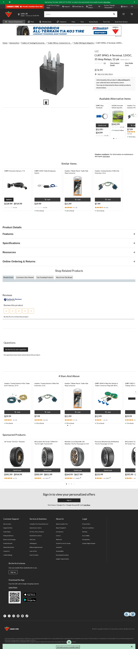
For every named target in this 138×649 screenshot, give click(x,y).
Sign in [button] (124, 6)
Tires (82, 22)
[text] (102, 135)
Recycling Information (62, 555)
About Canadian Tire (62, 524)
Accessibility (86, 535)
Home (5, 43)
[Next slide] (134, 2)
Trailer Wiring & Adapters (83, 43)
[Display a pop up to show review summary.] (50, 478)
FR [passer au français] (132, 6)
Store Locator (7, 524)
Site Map (84, 532)
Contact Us (6, 551)
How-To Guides (34, 555)
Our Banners (60, 532)
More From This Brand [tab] (64, 277)
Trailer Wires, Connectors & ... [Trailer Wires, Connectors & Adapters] (59, 43)
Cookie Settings (7, 555)
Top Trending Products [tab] (45, 277)
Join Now (86, 505)
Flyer (31, 22)
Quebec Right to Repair (88, 543)
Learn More (13, 587)
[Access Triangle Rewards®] (109, 6)
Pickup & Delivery (8, 535)
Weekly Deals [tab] (8, 277)
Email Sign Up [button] (78, 6)
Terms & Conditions (88, 528)
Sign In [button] (69, 500)
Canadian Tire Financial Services (39, 524)
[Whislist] (123, 14)
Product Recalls (7, 543)
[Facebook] (4, 616)
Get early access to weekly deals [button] (68, 647)
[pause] (10, 2)
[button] (114, 14)
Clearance (61, 22)
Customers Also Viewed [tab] (25, 277)
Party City (106, 22)
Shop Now (107, 2)
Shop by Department (14, 22)
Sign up (13, 572)
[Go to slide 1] (46, 102)
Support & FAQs (8, 528)
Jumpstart (59, 547)
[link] (101, 63)
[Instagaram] (13, 616)
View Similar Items (129, 64)
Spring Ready (93, 22)
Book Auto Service (121, 22)
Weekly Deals (45, 22)
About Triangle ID (61, 528)
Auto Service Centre (35, 528)
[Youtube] (18, 616)
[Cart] (132, 14)
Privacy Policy (86, 524)
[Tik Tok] (27, 616)
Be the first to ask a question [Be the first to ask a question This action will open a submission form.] (15, 349)
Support (66, 6)
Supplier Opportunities (62, 559)
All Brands (59, 539)
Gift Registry (33, 543)
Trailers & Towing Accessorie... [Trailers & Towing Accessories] (33, 43)
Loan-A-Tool (33, 551)
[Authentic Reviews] (13, 299)
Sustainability (60, 551)
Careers (58, 535)
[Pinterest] (22, 616)
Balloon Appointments (36, 547)
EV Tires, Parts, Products (37, 532)
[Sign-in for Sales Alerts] (104, 74)
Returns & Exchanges (9, 539)
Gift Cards (32, 539)
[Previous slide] (4, 2)
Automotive (14, 43)
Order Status (89, 6)
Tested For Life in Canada (63, 543)
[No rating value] (99, 63)
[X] (9, 616)
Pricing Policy (86, 539)
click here (106, 156)
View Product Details (114, 64)
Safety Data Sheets (8, 547)
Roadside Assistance (36, 535)
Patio (73, 22)
